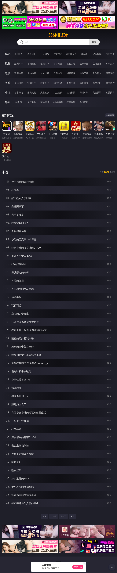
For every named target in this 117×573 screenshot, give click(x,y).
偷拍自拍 (31, 73)
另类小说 (84, 92)
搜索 (94, 42)
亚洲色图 (31, 82)
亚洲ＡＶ (18, 63)
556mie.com (58, 35)
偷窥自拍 (18, 82)
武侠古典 (57, 92)
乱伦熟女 (97, 73)
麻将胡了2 (71, 54)
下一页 (63, 516)
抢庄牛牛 (110, 54)
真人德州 (31, 54)
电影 (7, 73)
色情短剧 (84, 102)
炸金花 (84, 54)
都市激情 (18, 92)
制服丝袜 (71, 73)
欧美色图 (44, 82)
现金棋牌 (97, 54)
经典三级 (84, 73)
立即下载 (78, 567)
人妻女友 (44, 92)
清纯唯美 (84, 82)
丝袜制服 (84, 63)
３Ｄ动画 (57, 63)
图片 (7, 83)
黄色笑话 (97, 92)
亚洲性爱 (18, 73)
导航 (7, 102)
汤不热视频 (57, 102)
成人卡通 (44, 73)
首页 (44, 516)
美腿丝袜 (71, 82)
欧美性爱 (57, 73)
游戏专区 (57, 54)
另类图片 (110, 82)
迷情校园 (71, 92)
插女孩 (18, 102)
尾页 (72, 516)
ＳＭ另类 (110, 63)
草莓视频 (44, 102)
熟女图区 (97, 82)
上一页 (54, 516)
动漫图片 (57, 82)
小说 (7, 92)
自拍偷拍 (31, 63)
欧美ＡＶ (44, 63)
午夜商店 (31, 102)
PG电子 (18, 54)
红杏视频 (71, 102)
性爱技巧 (110, 92)
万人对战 (44, 54)
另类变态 (110, 73)
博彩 (7, 54)
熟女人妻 (71, 63)
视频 (7, 63)
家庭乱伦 (31, 92)
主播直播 (97, 63)
